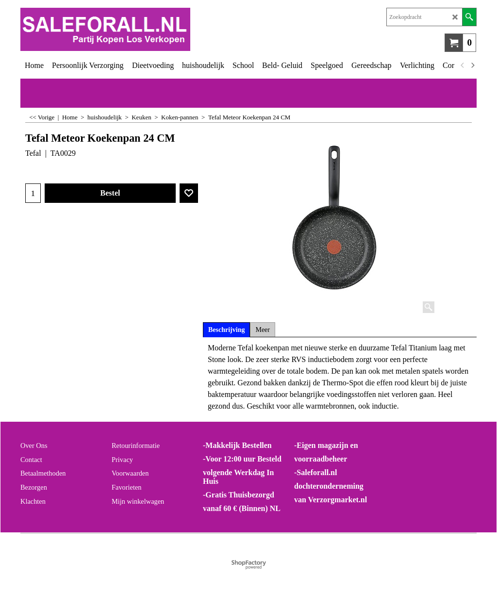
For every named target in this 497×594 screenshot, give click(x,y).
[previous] (462, 65)
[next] (472, 65)
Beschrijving (226, 329)
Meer (262, 329)
